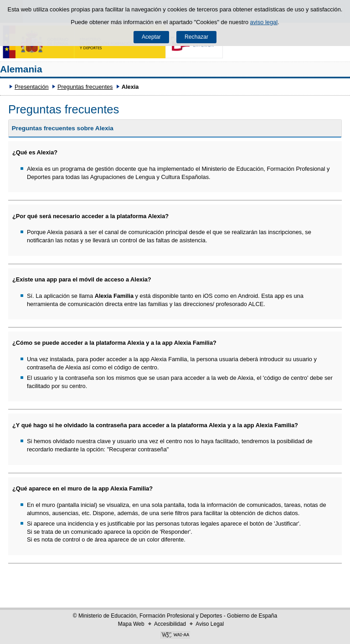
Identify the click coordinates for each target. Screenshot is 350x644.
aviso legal (264, 22)
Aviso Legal (210, 624)
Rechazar (196, 37)
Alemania (21, 69)
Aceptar (151, 37)
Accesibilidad (170, 624)
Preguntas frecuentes (85, 86)
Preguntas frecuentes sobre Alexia (62, 128)
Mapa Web (131, 624)
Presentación (32, 86)
